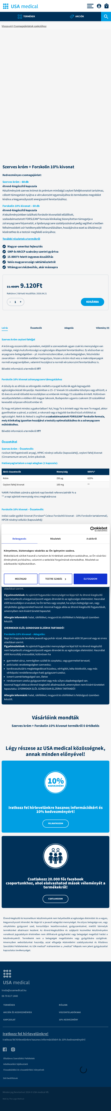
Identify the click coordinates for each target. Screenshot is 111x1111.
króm (66, 358)
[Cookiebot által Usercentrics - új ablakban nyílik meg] (92, 529)
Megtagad (20, 579)
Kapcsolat (9, 1019)
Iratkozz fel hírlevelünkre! (25, 1034)
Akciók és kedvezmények (17, 1012)
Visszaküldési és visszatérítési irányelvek (23, 1070)
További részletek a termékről (21, 239)
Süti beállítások (10, 1078)
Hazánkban (41, 390)
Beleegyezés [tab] (19, 538)
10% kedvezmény (68, 1019)
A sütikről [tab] (92, 538)
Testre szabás (55, 579)
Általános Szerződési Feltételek (19, 1058)
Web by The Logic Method (13, 1098)
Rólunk (63, 1005)
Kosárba (92, 302)
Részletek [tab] (55, 538)
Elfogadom (90, 579)
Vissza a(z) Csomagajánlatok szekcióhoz (24, 26)
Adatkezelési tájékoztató (15, 1064)
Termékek (9, 1005)
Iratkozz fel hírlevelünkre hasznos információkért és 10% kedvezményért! (44, 1039)
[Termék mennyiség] (15, 302)
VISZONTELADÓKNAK (70, 1012)
